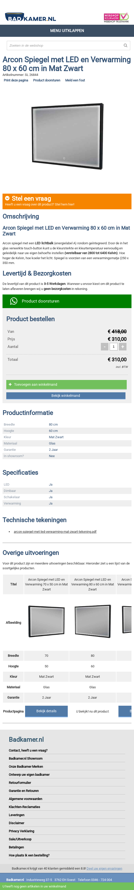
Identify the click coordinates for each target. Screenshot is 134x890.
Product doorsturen (46, 80)
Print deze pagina (16, 80)
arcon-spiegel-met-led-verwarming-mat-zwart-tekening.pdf (55, 531)
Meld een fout (75, 80)
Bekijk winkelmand (65, 396)
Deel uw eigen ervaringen (104, 868)
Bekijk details (46, 711)
